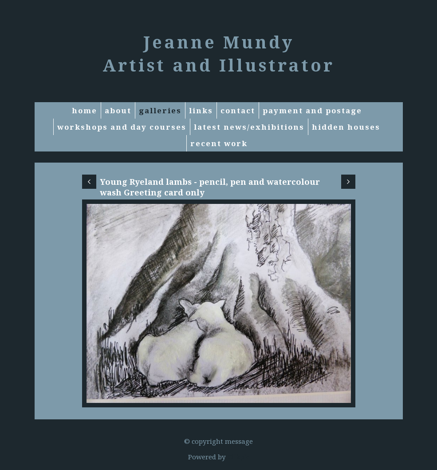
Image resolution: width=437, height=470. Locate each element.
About (118, 110)
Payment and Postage (312, 110)
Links (201, 110)
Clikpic (238, 456)
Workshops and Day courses (121, 127)
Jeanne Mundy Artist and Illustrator (218, 53)
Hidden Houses (346, 127)
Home (84, 110)
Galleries (160, 110)
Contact (237, 110)
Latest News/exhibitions (249, 127)
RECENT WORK (219, 143)
